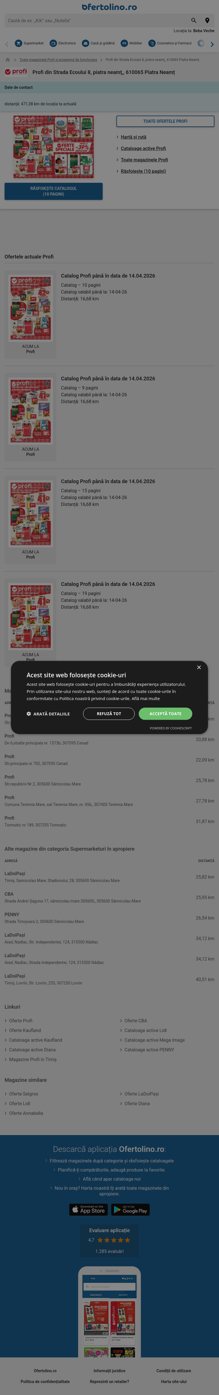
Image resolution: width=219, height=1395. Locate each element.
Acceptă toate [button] (165, 713)
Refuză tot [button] (107, 713)
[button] (48, 714)
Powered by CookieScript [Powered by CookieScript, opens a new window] (171, 728)
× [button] (199, 667)
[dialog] (109, 697)
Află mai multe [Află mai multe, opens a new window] (146, 698)
